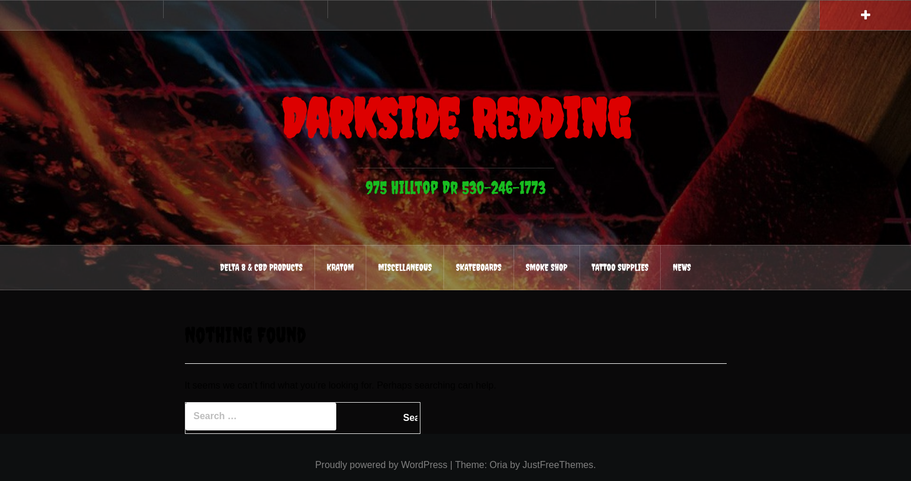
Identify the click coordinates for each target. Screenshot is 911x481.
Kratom (340, 267)
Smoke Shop (547, 267)
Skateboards (478, 267)
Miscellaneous (405, 267)
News (682, 267)
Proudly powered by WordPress (381, 465)
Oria (498, 465)
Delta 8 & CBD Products (261, 267)
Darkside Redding (455, 118)
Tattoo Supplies (620, 267)
